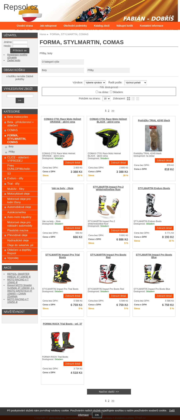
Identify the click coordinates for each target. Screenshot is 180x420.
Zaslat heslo (13, 60)
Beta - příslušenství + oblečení (20, 123)
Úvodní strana (25, 25)
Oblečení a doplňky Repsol (19, 251)
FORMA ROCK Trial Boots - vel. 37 (62, 324)
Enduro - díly (15, 178)
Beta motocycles (17, 116)
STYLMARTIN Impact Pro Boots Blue (154, 256)
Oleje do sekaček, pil (20, 245)
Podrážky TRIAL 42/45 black (154, 120)
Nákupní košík (125, 25)
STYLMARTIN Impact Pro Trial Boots (62, 256)
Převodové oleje (17, 235)
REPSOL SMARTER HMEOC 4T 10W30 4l (18, 275)
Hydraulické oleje (18, 240)
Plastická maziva (17, 230)
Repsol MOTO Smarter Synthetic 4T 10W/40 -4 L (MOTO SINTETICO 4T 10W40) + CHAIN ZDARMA (20, 291)
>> (112, 110)
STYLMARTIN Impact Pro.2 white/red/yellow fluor (108, 188)
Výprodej (12, 257)
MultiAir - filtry (15, 188)
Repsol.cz (21, 7)
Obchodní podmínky (75, 25)
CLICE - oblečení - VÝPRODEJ (18, 159)
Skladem (118, 92)
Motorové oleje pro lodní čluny (19, 200)
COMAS (12, 130)
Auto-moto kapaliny (19, 217)
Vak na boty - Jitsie (62, 188)
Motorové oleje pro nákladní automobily (19, 224)
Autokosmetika (16, 212)
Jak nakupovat (48, 25)
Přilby (91, 70)
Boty (44, 70)
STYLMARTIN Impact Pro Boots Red (108, 256)
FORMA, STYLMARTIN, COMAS (16, 139)
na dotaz (103, 92)
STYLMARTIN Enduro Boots (154, 188)
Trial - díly (13, 183)
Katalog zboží (102, 25)
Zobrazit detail (72, 162)
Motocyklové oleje (18, 193)
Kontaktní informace (151, 25)
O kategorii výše (50, 61)
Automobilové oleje (19, 207)
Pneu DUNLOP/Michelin (18, 167)
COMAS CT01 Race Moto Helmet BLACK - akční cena (108, 120)
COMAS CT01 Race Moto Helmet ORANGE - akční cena (62, 120)
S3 (9, 173)
